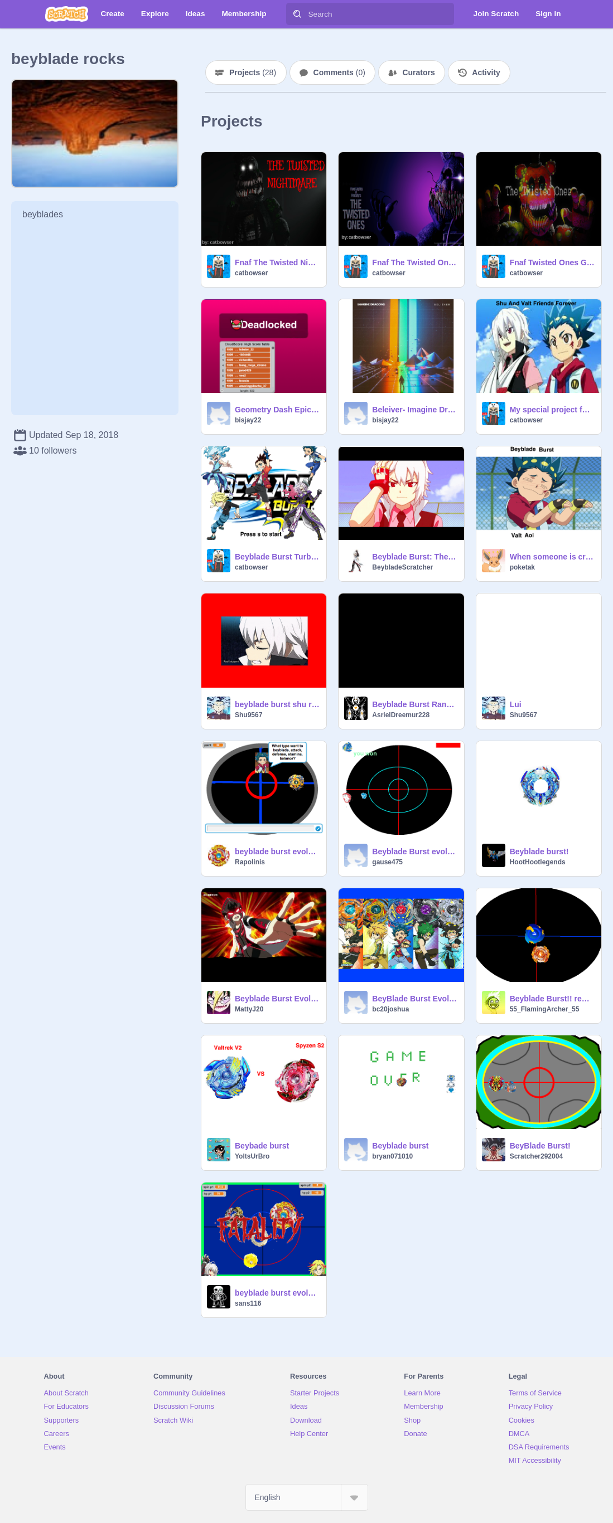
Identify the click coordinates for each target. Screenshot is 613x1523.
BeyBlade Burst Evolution (414, 998)
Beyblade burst (400, 1145)
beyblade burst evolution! (277, 851)
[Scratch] (66, 14)
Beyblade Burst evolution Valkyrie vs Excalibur (414, 851)
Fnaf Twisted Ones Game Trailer (552, 262)
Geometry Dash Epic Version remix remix (277, 409)
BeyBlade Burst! (540, 1145)
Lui (516, 704)
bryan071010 (392, 1156)
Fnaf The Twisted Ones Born (414, 262)
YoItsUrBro (252, 1156)
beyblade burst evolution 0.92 (277, 1292)
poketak (522, 567)
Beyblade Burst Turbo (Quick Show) (277, 556)
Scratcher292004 (536, 1156)
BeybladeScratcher (402, 567)
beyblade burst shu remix (277, 704)
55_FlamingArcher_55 (545, 1009)
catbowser (251, 273)
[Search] (297, 14)
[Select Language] (306, 1497)
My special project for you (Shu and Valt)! (552, 409)
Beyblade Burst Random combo (414, 704)
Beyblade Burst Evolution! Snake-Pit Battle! (277, 998)
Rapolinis (250, 862)
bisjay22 (248, 420)
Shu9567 (248, 715)
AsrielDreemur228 (400, 715)
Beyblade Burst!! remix (552, 998)
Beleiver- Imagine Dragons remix (414, 409)
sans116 (248, 1303)
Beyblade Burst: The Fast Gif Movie (414, 556)
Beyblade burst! (539, 851)
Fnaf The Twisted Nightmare (277, 262)
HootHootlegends (538, 862)
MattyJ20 (249, 1009)
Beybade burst (262, 1145)
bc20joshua (390, 1009)
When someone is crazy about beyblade (552, 556)
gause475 (387, 862)
